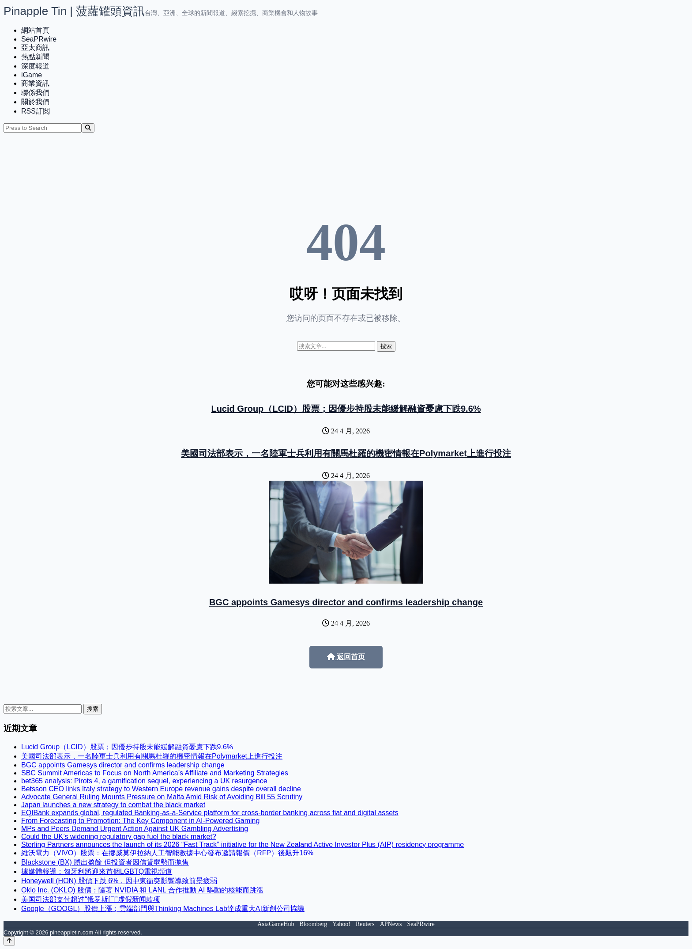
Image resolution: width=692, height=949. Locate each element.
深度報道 (35, 66)
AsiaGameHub (275, 924)
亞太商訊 (35, 47)
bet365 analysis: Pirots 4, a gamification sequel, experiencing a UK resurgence (144, 781)
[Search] (88, 128)
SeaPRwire (38, 39)
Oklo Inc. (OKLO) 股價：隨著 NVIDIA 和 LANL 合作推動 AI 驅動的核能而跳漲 (142, 890)
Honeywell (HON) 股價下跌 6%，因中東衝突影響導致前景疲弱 (119, 880)
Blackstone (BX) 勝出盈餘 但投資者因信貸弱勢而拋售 (105, 862)
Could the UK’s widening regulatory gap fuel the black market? (118, 836)
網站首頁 (35, 30)
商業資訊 (35, 83)
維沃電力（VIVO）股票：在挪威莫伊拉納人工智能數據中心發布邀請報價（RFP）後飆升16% (167, 853)
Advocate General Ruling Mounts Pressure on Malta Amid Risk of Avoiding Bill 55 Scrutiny (161, 797)
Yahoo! (341, 924)
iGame (31, 75)
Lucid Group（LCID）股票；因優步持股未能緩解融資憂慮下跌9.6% (346, 409)
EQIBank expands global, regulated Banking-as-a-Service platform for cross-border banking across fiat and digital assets (210, 812)
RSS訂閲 (35, 111)
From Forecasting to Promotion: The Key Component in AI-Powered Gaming (140, 820)
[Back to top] (9, 940)
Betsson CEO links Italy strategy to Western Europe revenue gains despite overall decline (161, 789)
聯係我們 (35, 92)
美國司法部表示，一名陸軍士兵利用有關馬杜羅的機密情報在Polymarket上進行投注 (346, 453)
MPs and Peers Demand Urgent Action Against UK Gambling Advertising (134, 828)
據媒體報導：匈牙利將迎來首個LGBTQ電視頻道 (96, 871)
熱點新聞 (35, 57)
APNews (391, 924)
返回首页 (346, 657)
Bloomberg (313, 924)
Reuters (365, 924)
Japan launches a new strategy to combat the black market (113, 805)
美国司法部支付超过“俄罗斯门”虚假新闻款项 (90, 899)
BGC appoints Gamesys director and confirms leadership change (346, 602)
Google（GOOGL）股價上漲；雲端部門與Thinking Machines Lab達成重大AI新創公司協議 (163, 908)
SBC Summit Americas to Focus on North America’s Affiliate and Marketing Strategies (154, 773)
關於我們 (35, 102)
